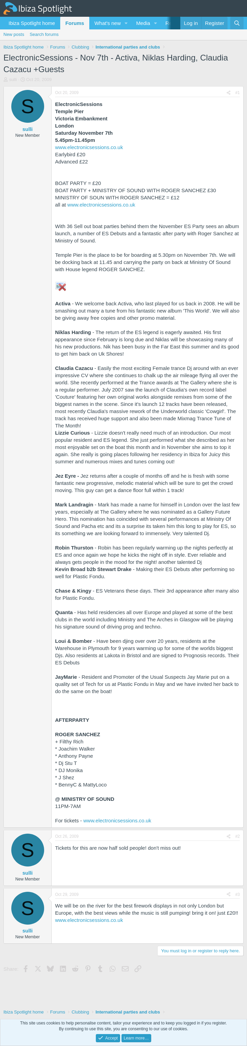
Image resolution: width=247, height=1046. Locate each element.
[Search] (237, 23)
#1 (237, 92)
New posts (13, 34)
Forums (74, 23)
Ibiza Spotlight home (32, 23)
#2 (237, 836)
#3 (237, 894)
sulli (13, 79)
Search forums (44, 34)
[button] (126, 23)
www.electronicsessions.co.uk (89, 147)
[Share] (228, 93)
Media (143, 23)
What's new (107, 23)
